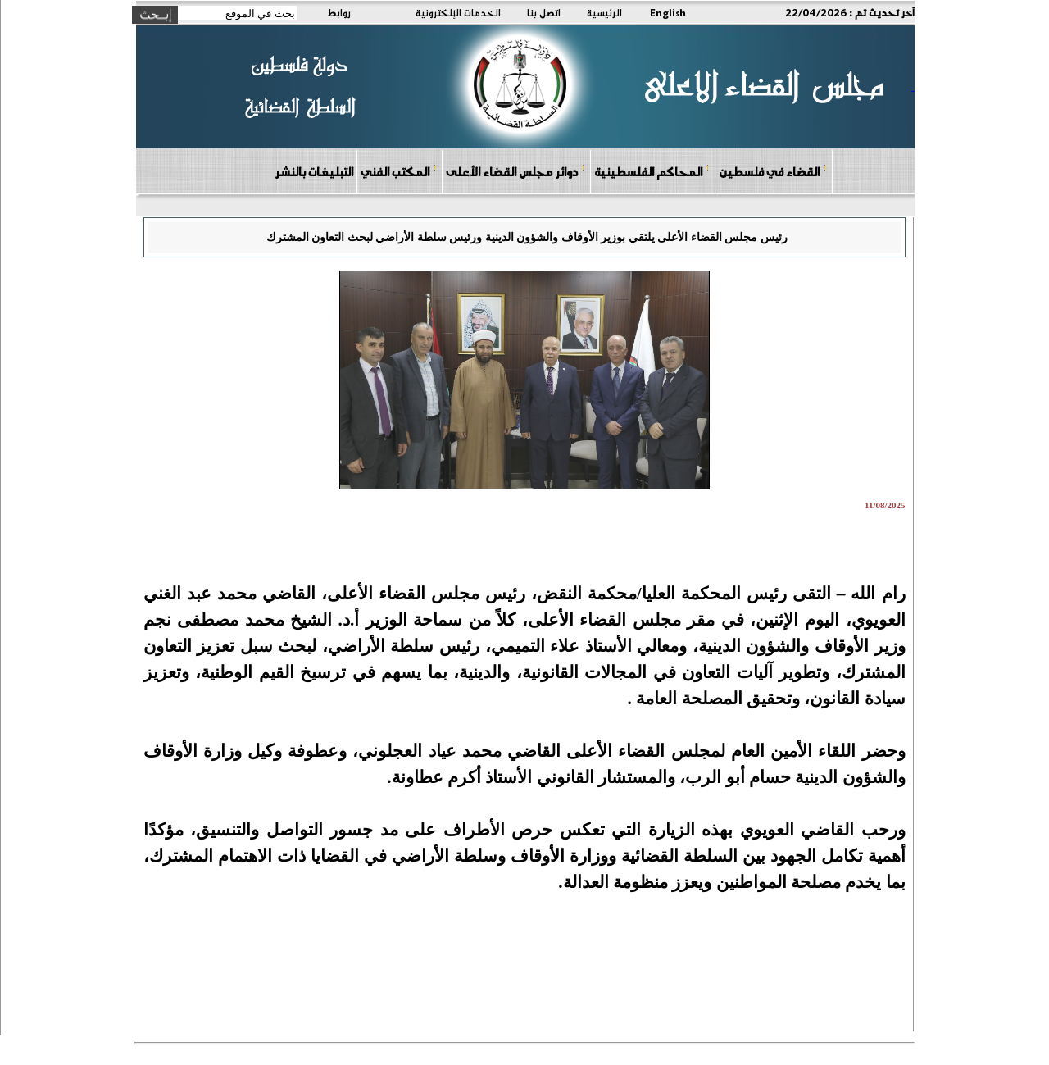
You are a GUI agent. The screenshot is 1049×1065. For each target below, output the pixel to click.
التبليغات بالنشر (314, 171)
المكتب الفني (399, 171)
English (668, 12)
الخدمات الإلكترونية (458, 12)
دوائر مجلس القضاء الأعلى (515, 171)
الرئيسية (604, 12)
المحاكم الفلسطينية (652, 171)
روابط (339, 12)
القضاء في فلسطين (773, 171)
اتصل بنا (544, 12)
